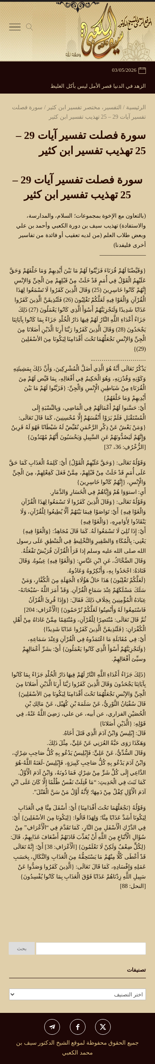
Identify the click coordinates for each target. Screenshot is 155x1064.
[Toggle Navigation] (15, 29)
